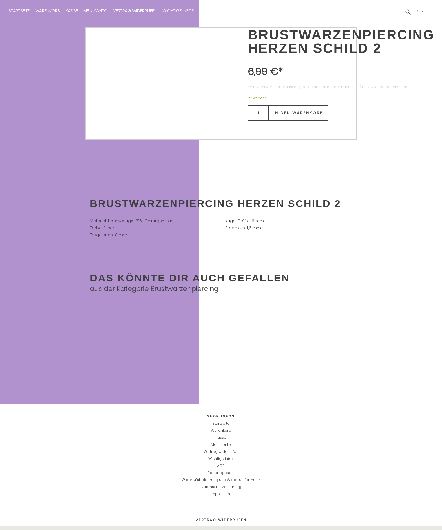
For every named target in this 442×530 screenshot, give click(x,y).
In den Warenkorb (298, 113)
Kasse (72, 10)
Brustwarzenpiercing (184, 288)
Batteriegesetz (221, 472)
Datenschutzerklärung (221, 486)
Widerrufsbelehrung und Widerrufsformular (221, 479)
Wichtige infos (178, 10)
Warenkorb (47, 10)
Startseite (19, 10)
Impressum (211, 10)
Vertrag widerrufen (135, 10)
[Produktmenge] (258, 113)
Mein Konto (95, 10)
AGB (221, 465)
